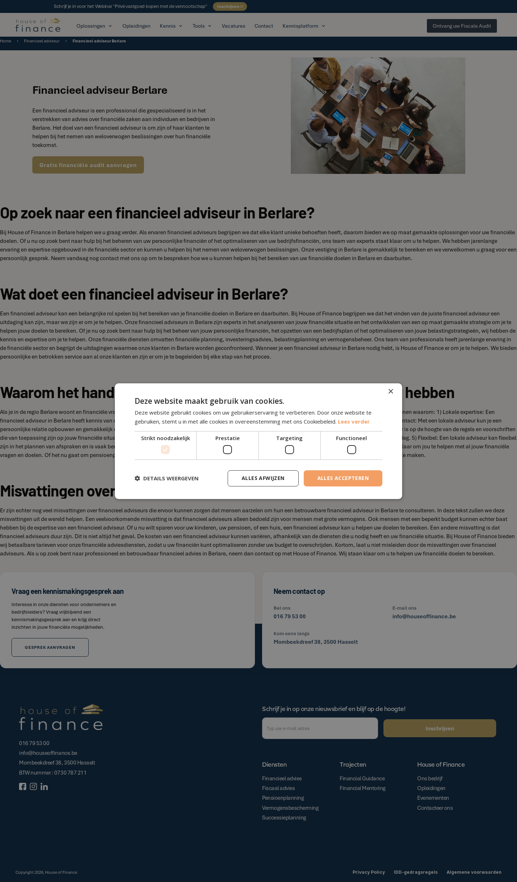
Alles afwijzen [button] (263, 478)
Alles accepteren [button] (343, 478)
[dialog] (258, 441)
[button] (167, 478)
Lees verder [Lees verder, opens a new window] (354, 421)
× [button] (390, 391)
